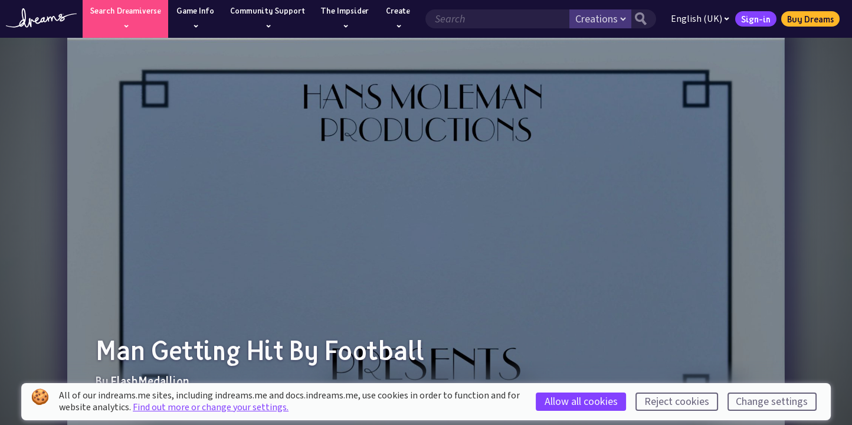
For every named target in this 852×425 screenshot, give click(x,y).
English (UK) (700, 18)
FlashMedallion (150, 380)
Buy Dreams (810, 19)
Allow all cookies (581, 401)
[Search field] (497, 18)
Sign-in (756, 19)
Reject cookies (676, 401)
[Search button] (643, 18)
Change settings (772, 401)
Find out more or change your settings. (211, 407)
